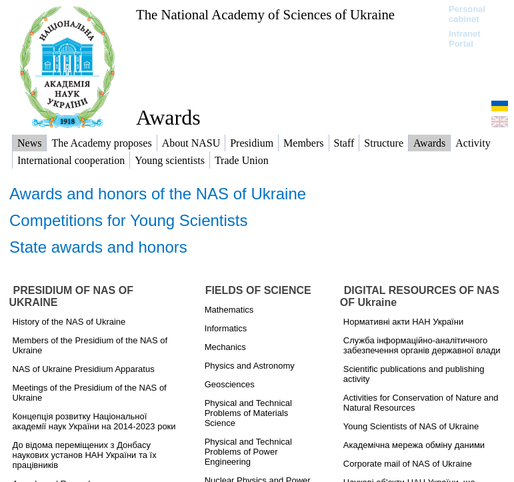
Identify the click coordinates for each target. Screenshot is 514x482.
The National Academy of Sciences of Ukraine (265, 14)
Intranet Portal (465, 39)
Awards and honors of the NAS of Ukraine (157, 194)
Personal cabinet (467, 14)
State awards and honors (98, 247)
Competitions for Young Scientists (128, 220)
